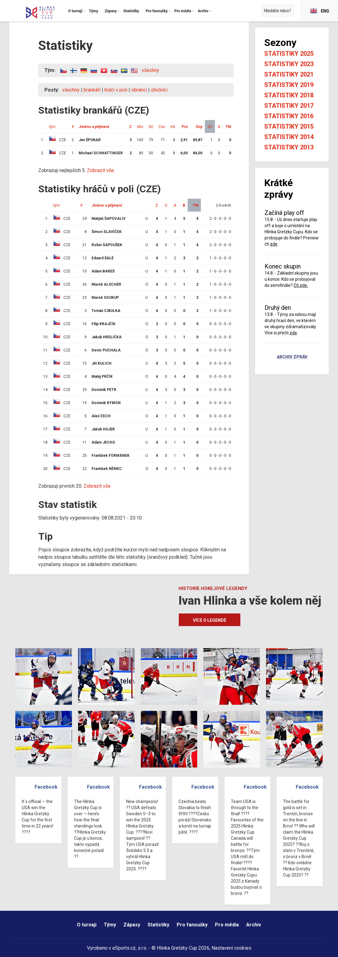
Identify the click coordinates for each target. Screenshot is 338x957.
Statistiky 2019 (289, 84)
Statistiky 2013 (289, 147)
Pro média (227, 925)
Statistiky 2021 (289, 74)
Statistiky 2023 (289, 64)
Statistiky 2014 (289, 137)
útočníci (159, 90)
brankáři (92, 90)
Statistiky (158, 925)
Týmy (110, 925)
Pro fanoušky (192, 925)
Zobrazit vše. (101, 170)
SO (210, 127)
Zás (161, 127)
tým (52, 127)
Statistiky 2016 (289, 116)
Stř (150, 127)
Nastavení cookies (231, 948)
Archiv (253, 925)
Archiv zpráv (292, 357)
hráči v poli (115, 90)
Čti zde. (301, 285)
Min (140, 127)
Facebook (46, 787)
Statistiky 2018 (289, 95)
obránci (139, 90)
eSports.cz (124, 948)
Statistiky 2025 (289, 53)
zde (273, 244)
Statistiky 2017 (289, 105)
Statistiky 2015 (289, 126)
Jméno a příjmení (94, 127)
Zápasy (131, 925)
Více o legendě (209, 620)
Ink (172, 127)
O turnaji (86, 925)
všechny (150, 70)
